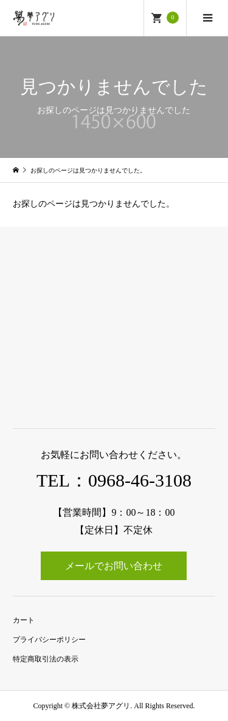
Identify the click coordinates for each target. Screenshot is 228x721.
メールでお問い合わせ (113, 566)
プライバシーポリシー (49, 639)
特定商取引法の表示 (45, 659)
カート (24, 620)
